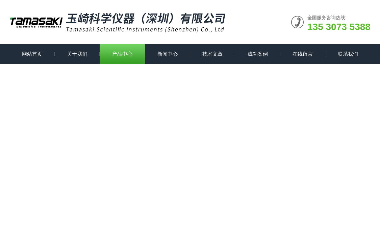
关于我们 (77, 54)
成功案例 (258, 54)
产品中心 (122, 54)
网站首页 (32, 54)
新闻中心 (167, 54)
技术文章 (212, 54)
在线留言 (303, 54)
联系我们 (348, 54)
